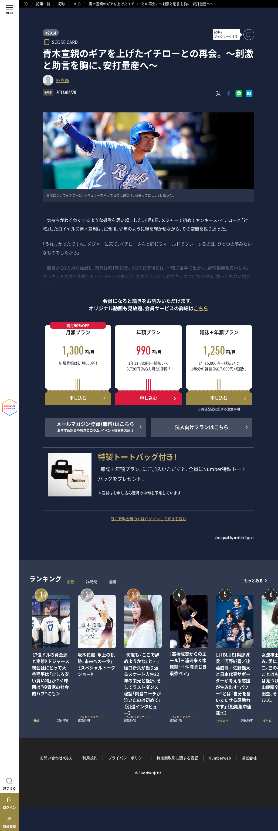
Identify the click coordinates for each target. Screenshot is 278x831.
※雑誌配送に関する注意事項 (219, 409)
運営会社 (249, 757)
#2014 (50, 32)
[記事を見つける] (9, 783)
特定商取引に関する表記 (177, 757)
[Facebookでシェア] (229, 93)
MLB (77, 3)
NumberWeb (220, 757)
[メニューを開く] (9, 9)
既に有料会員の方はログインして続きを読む (148, 518)
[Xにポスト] (218, 93)
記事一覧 (43, 3)
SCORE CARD (65, 41)
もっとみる (253, 580)
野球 (61, 3)
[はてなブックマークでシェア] (249, 93)
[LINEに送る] (239, 93)
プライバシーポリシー (127, 757)
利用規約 (89, 757)
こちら (201, 308)
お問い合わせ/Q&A (56, 757)
